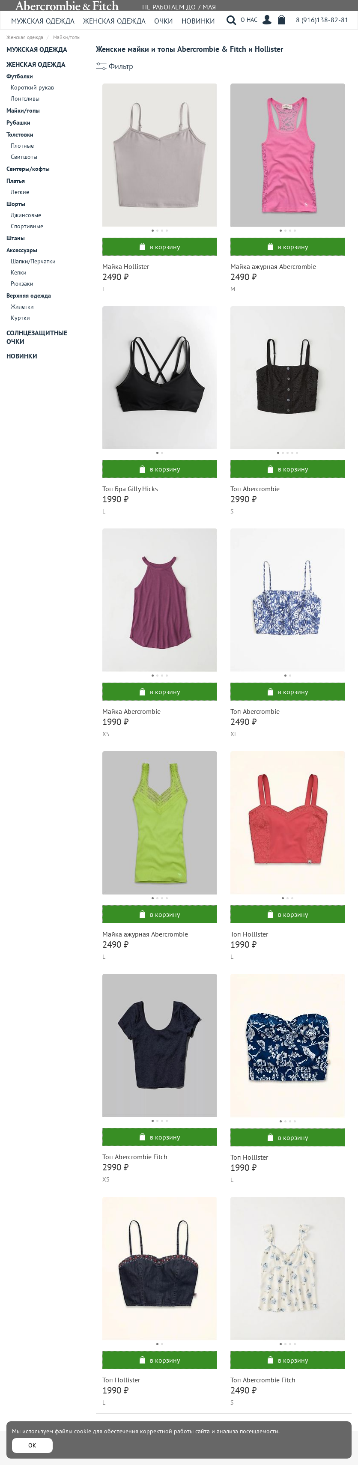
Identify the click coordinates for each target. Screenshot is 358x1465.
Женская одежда (114, 21)
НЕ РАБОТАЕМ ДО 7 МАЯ (179, 7)
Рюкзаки (22, 283)
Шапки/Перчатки (33, 261)
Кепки (19, 272)
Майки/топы (23, 110)
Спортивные (27, 226)
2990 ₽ (243, 499)
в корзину (160, 246)
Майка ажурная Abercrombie (273, 266)
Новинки (198, 21)
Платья (15, 181)
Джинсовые (26, 215)
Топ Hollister (249, 934)
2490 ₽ (115, 277)
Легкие (20, 192)
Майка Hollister (125, 266)
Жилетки (22, 306)
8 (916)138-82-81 (322, 19)
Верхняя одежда (28, 295)
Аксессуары (21, 250)
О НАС (249, 20)
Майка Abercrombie (131, 711)
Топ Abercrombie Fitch (134, 1156)
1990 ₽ (115, 499)
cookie (82, 1431)
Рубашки (18, 122)
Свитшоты (24, 157)
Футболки (19, 76)
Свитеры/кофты (28, 169)
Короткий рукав (32, 87)
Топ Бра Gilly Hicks (130, 488)
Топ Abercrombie (255, 488)
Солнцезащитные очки (36, 337)
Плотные (22, 145)
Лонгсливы (25, 98)
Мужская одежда (43, 21)
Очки (163, 21)
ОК (32, 1445)
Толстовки (19, 134)
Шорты (15, 204)
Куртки (20, 318)
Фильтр (121, 66)
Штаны (15, 238)
